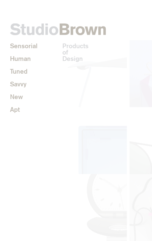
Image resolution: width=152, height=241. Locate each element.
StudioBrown (58, 29)
